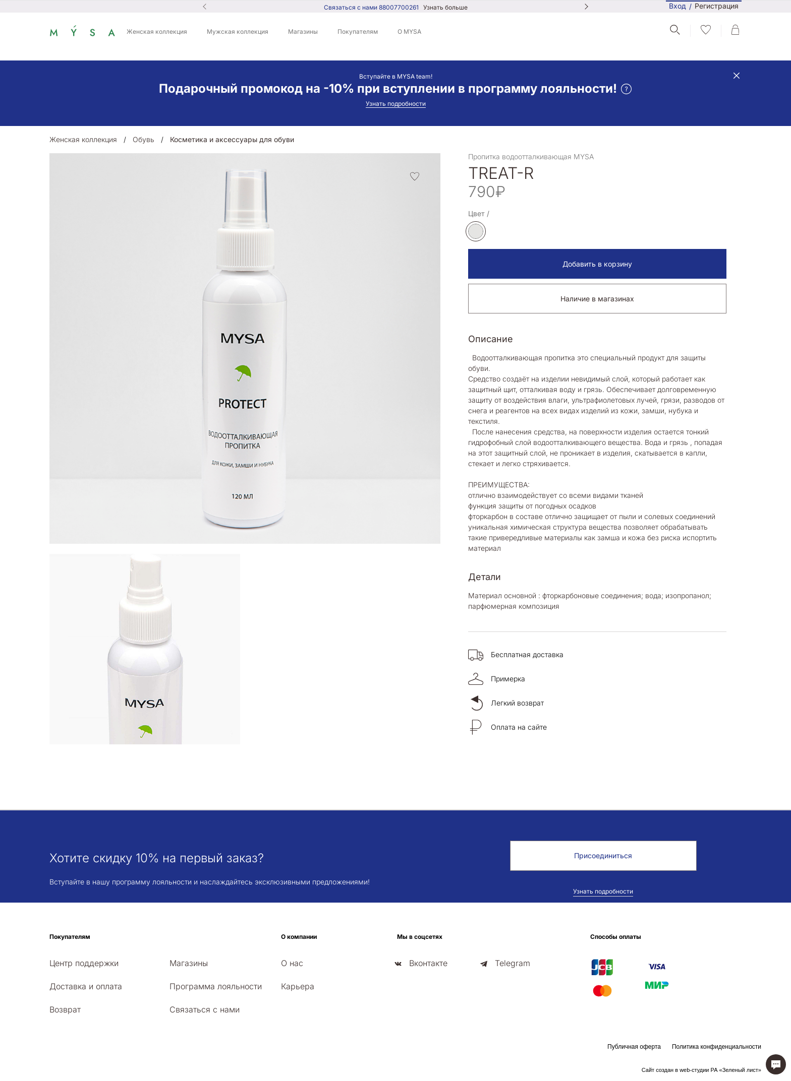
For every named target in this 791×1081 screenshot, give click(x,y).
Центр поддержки (84, 963)
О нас (292, 963)
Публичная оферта (634, 1047)
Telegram (512, 963)
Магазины (303, 31)
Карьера (297, 986)
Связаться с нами (205, 1009)
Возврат (65, 1009)
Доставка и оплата (85, 986)
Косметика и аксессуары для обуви (232, 139)
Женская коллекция (157, 31)
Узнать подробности (396, 103)
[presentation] (52, 752)
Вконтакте (428, 963)
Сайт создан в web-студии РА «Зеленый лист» (701, 1070)
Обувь (143, 139)
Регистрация (717, 6)
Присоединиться (603, 855)
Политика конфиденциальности (716, 1047)
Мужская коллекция (237, 31)
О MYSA (409, 31)
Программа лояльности (216, 986)
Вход (677, 6)
